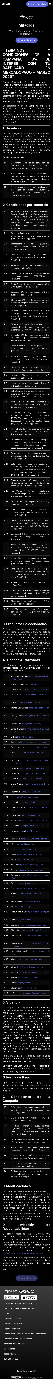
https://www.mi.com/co (27, 977)
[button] (50, 4)
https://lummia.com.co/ (26, 849)
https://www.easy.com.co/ (28, 797)
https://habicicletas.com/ (32, 802)
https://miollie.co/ (25, 859)
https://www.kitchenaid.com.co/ (34, 839)
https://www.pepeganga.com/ (29, 854)
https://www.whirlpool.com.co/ (33, 972)
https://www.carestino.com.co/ (33, 742)
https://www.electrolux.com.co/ (33, 778)
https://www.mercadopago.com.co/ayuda (23, 1253)
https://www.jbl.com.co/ (33, 825)
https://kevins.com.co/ (34, 831)
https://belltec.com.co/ (31, 724)
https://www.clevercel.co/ (31, 988)
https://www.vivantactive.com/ (30, 967)
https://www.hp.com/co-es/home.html (31, 993)
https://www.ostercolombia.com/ (30, 888)
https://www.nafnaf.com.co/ (31, 870)
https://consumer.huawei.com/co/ (33, 820)
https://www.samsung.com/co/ (33, 925)
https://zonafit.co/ (25, 983)
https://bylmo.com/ (25, 737)
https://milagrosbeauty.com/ (31, 865)
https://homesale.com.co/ (32, 815)
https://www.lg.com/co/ (24, 844)
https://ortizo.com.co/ (26, 883)
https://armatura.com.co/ (30, 702)
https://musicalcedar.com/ (36, 747)
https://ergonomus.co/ (31, 792)
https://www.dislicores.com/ (32, 768)
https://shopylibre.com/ (31, 930)
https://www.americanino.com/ (35, 689)
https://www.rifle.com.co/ (26, 920)
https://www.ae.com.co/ (35, 684)
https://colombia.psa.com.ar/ (27, 906)
